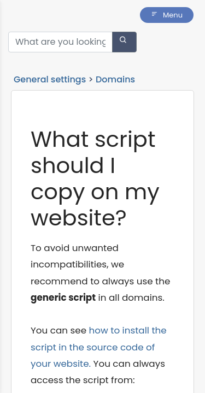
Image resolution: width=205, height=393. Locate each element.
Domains (115, 79)
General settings (50, 79)
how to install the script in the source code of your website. (99, 347)
